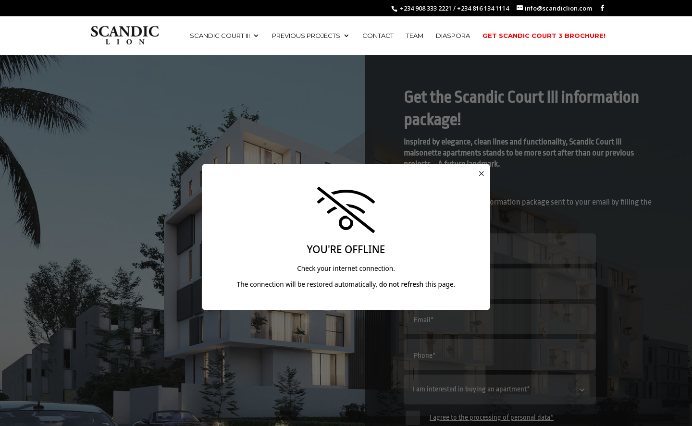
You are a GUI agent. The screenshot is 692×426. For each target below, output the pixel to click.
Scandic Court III (220, 35)
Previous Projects (306, 35)
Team (414, 35)
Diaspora (453, 35)
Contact (378, 35)
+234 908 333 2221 (426, 8)
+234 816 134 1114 (483, 8)
